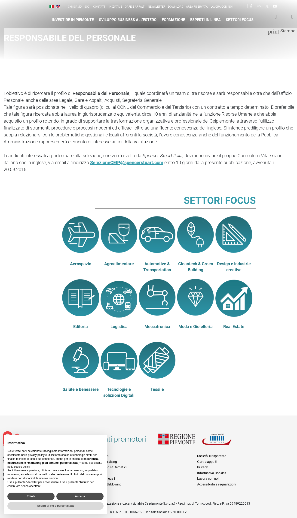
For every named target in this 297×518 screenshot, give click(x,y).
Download (175, 6)
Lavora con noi (222, 6)
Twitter (267, 6)
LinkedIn (259, 6)
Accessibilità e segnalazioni (216, 484)
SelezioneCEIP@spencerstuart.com (126, 162)
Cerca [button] (295, 7)
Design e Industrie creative (234, 267)
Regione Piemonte (180, 441)
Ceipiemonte (28, 15)
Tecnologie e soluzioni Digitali (119, 392)
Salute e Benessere (81, 389)
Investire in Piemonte (73, 20)
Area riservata (197, 6)
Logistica (119, 326)
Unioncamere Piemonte (223, 441)
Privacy (202, 467)
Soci (87, 6)
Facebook (251, 6)
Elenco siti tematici (113, 467)
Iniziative (115, 6)
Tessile (157, 389)
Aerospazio (80, 264)
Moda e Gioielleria (195, 326)
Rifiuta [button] (31, 496)
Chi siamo (75, 6)
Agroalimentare (119, 264)
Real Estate (233, 326)
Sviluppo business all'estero (127, 20)
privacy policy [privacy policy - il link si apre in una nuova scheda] (36, 455)
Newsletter (156, 6)
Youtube (275, 6)
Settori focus (240, 20)
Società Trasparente (211, 456)
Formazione (173, 20)
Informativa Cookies (211, 473)
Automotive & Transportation (157, 267)
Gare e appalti (135, 6)
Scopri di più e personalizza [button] (55, 505)
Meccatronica (157, 326)
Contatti (99, 6)
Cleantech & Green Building (195, 267)
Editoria (80, 326)
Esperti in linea (205, 20)
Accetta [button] (80, 496)
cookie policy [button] (22, 466)
